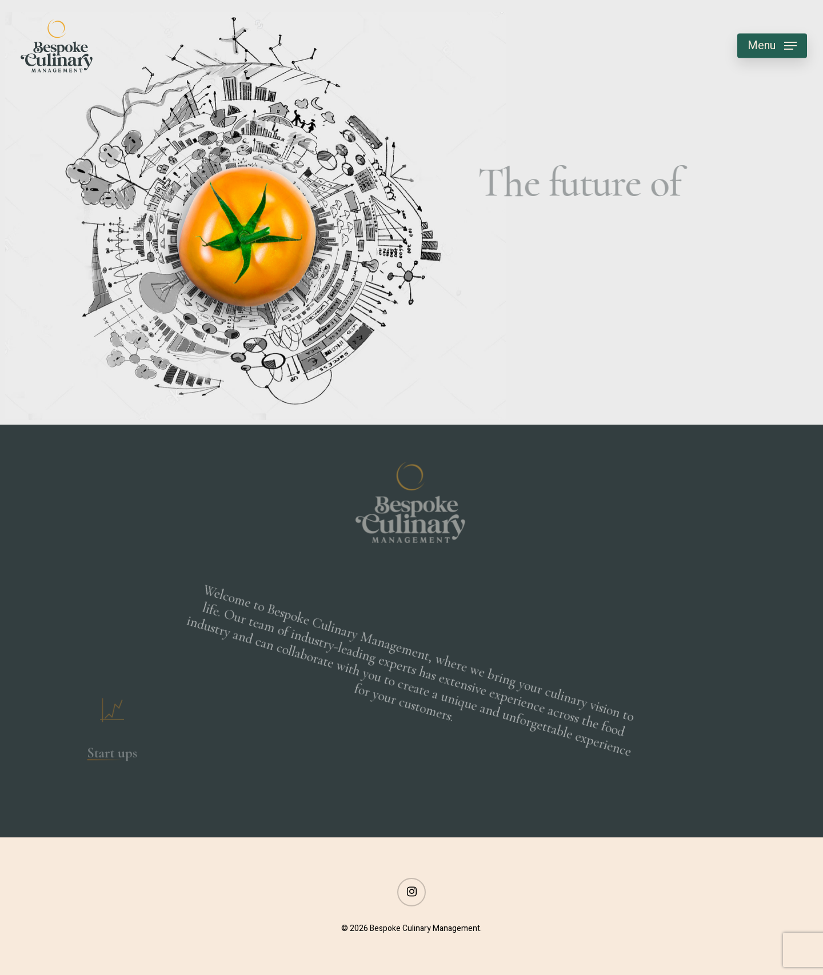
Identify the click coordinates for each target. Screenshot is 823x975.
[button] (772, 46)
